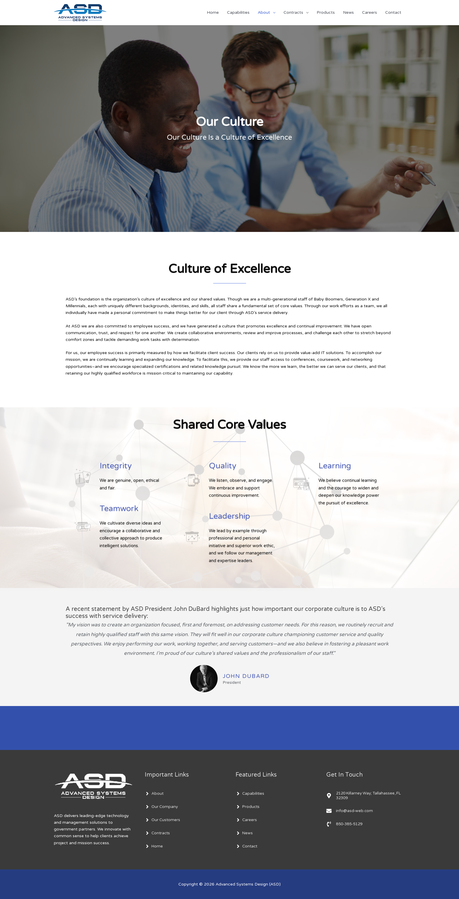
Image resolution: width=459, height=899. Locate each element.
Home (213, 12)
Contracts (293, 12)
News (348, 12)
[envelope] (349, 811)
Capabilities (238, 12)
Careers (369, 12)
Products (326, 12)
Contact (393, 12)
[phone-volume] (346, 824)
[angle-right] (154, 793)
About (264, 12)
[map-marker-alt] (365, 796)
